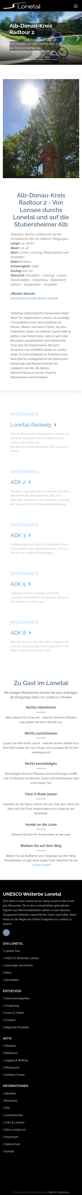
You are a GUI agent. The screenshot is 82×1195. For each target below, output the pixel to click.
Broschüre (11, 1100)
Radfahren (11, 1053)
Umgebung (12, 1005)
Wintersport (12, 1067)
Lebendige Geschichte (19, 965)
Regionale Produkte (17, 1027)
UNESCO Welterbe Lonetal (22, 958)
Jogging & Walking (16, 1060)
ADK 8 (22, 633)
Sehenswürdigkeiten (17, 998)
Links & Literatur (15, 1122)
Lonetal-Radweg (34, 425)
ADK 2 (21, 482)
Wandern (10, 1045)
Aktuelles (10, 1093)
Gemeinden (12, 980)
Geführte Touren (15, 1074)
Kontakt (9, 1151)
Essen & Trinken (14, 1013)
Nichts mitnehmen (41, 707)
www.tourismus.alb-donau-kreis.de (34, 298)
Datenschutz (12, 1144)
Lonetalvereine (14, 1115)
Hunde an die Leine (41, 825)
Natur (8, 972)
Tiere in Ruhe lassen (41, 794)
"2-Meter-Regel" (40, 865)
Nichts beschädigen (41, 764)
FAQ (7, 1108)
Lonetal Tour (12, 951)
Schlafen (10, 1020)
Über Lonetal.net (15, 1129)
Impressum (12, 1137)
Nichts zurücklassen (41, 733)
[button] (4, 38)
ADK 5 (21, 584)
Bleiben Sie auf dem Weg (40, 846)
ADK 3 (21, 535)
